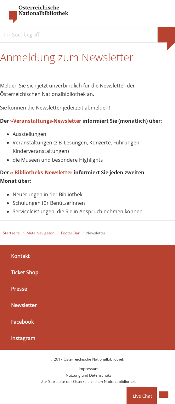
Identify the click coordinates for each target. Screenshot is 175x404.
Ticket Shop (24, 272)
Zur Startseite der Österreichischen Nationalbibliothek (88, 381)
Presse (19, 288)
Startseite (11, 233)
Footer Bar (70, 233)
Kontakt (20, 256)
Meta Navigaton (40, 233)
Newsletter (24, 305)
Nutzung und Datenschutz (88, 375)
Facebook (22, 321)
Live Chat (142, 396)
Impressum (89, 368)
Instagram (23, 338)
